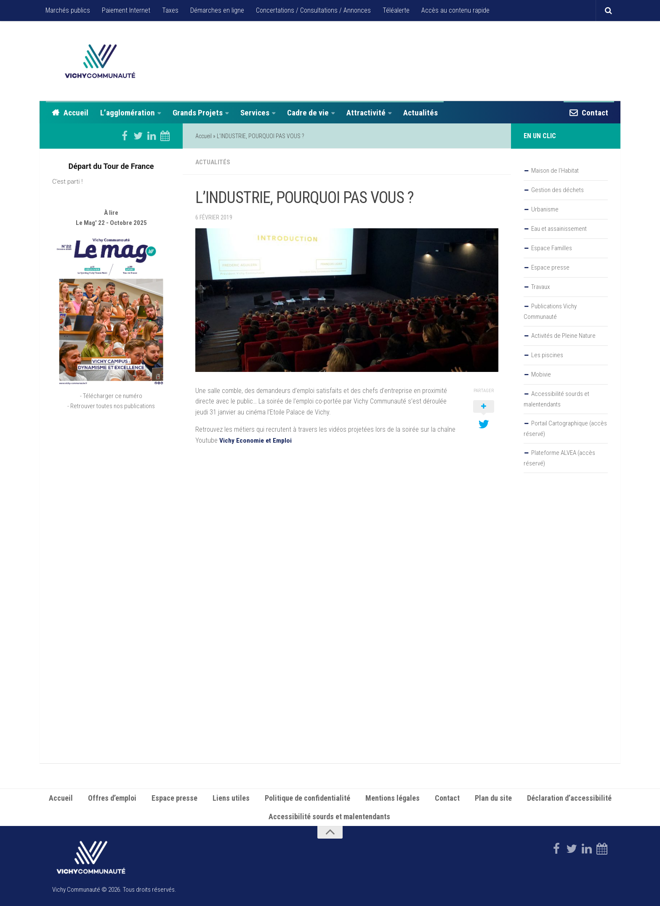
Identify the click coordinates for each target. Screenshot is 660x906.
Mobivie (541, 374)
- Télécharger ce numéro (111, 396)
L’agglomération (127, 113)
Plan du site (493, 797)
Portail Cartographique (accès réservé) (565, 429)
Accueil (76, 113)
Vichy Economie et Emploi (256, 440)
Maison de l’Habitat (555, 170)
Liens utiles (231, 797)
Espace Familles (551, 248)
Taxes (170, 10)
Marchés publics (67, 10)
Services (254, 113)
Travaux (540, 287)
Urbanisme (545, 209)
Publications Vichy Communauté (550, 311)
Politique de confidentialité (307, 797)
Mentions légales (392, 797)
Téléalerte (396, 10)
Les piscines (547, 355)
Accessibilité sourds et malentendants (556, 399)
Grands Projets (198, 113)
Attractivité (366, 113)
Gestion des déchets (557, 190)
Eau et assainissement (559, 229)
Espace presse (550, 267)
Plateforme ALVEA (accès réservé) (559, 458)
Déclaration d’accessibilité (569, 797)
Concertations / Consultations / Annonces (313, 10)
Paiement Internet (126, 10)
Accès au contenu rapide (455, 10)
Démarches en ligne (217, 10)
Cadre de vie (308, 113)
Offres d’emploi (112, 797)
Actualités (420, 113)
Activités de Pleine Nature (563, 335)
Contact (595, 113)
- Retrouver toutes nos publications (111, 406)
